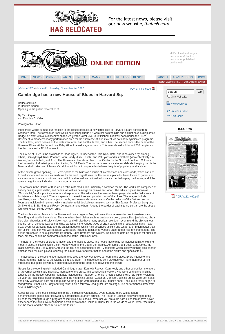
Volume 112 (26, 88)
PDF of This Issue (142, 88)
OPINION (52, 77)
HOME (24, 77)
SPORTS (81, 77)
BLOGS (138, 77)
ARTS (67, 77)
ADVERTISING (183, 77)
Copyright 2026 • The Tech (112, 327)
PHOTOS (122, 77)
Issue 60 (185, 129)
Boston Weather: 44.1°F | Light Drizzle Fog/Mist (181, 82)
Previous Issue (177, 111)
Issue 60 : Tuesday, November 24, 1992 (60, 88)
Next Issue (175, 116)
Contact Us (201, 320)
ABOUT (163, 77)
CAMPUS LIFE (102, 77)
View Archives (177, 103)
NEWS (37, 77)
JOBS (201, 77)
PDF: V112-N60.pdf (185, 196)
